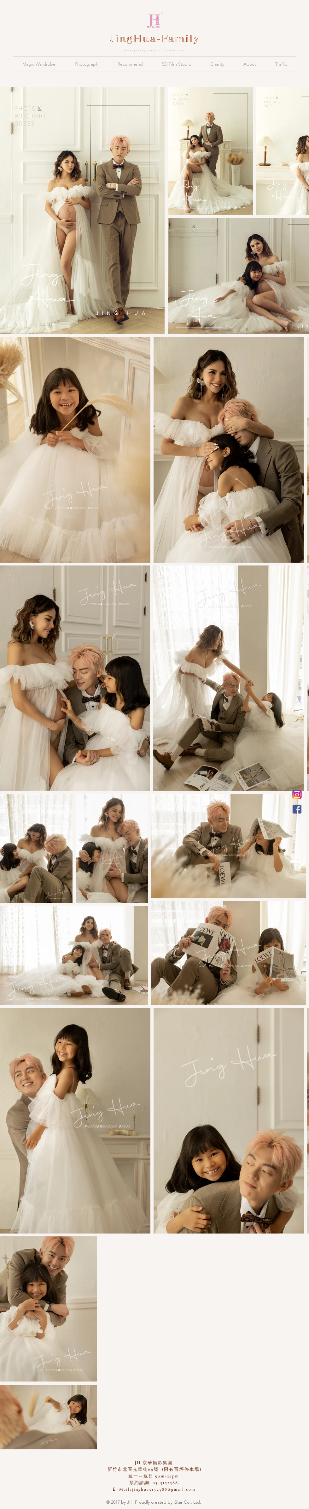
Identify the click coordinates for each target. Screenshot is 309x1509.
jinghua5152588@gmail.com (163, 1489)
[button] (39, 64)
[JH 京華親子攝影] (297, 809)
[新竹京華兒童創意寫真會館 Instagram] (297, 794)
